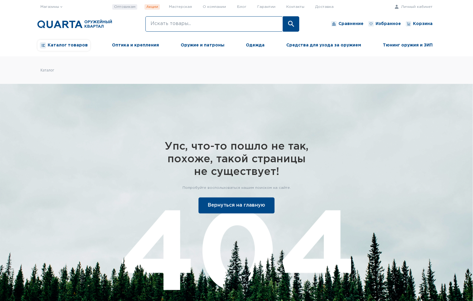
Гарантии (266, 6)
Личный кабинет (414, 7)
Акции (152, 6)
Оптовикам (124, 6)
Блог (241, 6)
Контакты (295, 6)
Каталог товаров (64, 45)
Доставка (324, 6)
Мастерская (180, 6)
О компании (214, 6)
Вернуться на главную (236, 205)
